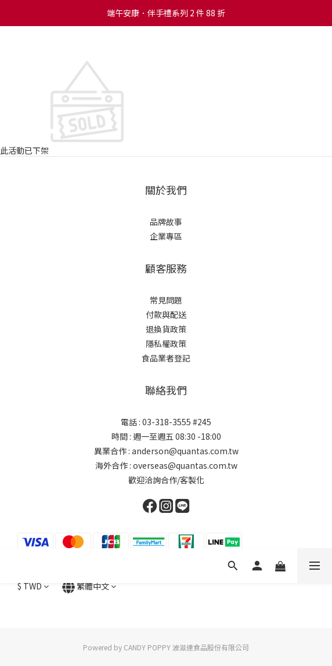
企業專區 (166, 236)
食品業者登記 (166, 358)
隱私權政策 (166, 343)
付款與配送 (166, 314)
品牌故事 (166, 221)
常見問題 (166, 300)
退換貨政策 (166, 329)
